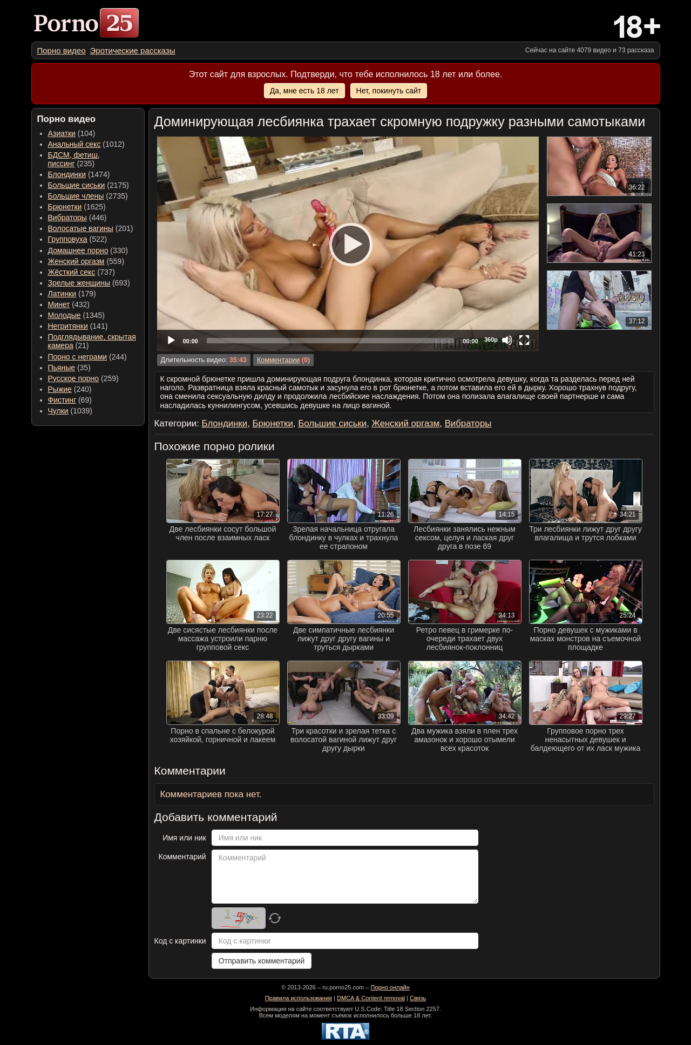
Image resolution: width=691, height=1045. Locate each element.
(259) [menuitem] (83, 378)
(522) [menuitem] (77, 239)
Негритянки (68, 326)
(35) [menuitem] (69, 367)
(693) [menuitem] (89, 283)
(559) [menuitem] (86, 261)
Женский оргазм (76, 261)
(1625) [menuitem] (77, 206)
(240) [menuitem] (70, 389)
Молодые (64, 315)
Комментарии (278, 360)
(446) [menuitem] (77, 217)
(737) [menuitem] (81, 272)
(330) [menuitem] (88, 250)
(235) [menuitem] (74, 159)
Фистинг (62, 400)
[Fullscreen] (524, 340)
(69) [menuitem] (70, 400)
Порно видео (61, 50)
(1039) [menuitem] (70, 410)
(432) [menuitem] (69, 304)
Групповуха (67, 239)
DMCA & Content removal (371, 998)
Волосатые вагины (80, 228)
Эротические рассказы (132, 50)
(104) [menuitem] (72, 133)
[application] (348, 244)
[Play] (347, 244)
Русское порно (73, 378)
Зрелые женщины (79, 283)
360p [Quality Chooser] (491, 339)
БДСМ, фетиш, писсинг (74, 159)
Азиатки (62, 133)
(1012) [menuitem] (86, 144)
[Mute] (507, 340)
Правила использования (298, 998)
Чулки (58, 410)
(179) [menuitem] (72, 293)
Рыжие (60, 389)
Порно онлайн (389, 987)
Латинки (62, 293)
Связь (418, 998)
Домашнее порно (78, 250)
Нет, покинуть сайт (389, 90)
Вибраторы (67, 217)
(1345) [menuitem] (76, 315)
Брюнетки (65, 206)
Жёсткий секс (72, 272)
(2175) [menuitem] (88, 185)
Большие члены (76, 196)
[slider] (331, 340)
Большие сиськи (76, 185)
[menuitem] (61, 50)
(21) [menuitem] (92, 341)
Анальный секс (74, 144)
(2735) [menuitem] (88, 196)
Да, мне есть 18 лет (304, 90)
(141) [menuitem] (78, 326)
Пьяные (62, 367)
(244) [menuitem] (87, 356)
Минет (59, 304)
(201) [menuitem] (90, 228)
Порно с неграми (77, 356)
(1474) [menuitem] (79, 174)
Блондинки (67, 174)
